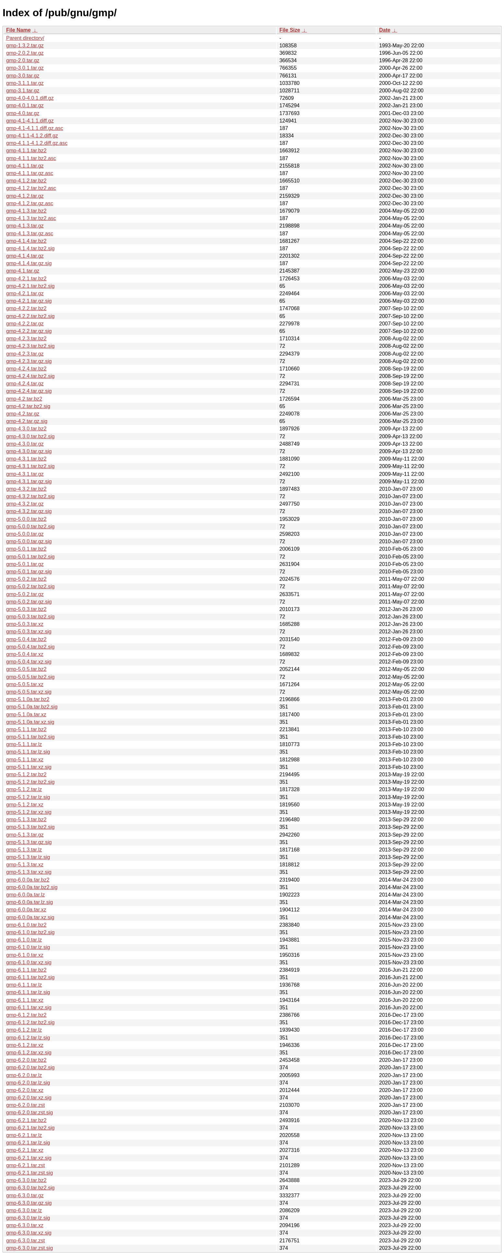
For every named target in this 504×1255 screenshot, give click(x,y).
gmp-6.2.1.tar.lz (24, 1135)
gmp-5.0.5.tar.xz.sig (29, 692)
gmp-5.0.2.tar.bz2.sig (30, 586)
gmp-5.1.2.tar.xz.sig (29, 812)
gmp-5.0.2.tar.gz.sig (29, 601)
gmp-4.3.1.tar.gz (25, 474)
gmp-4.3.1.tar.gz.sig (29, 481)
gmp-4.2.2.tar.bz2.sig (30, 316)
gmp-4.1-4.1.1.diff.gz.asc (34, 128)
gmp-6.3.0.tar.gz (25, 1195)
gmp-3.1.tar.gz (22, 90)
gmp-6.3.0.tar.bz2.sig (30, 1187)
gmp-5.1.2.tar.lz (24, 789)
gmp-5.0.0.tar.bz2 (26, 519)
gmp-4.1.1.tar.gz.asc (29, 173)
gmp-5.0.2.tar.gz (25, 594)
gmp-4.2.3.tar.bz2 (26, 338)
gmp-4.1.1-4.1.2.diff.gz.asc (36, 143)
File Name (18, 30)
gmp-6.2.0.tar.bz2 (26, 1060)
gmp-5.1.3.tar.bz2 (26, 819)
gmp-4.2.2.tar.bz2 (26, 308)
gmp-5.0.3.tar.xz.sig (29, 631)
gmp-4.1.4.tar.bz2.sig (30, 248)
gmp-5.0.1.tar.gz (25, 564)
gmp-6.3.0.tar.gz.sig (29, 1203)
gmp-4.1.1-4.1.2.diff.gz (32, 135)
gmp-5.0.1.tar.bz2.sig (30, 556)
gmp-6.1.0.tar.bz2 (26, 925)
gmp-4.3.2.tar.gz (25, 504)
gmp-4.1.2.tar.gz (25, 196)
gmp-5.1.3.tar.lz (24, 849)
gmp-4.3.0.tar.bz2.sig (30, 436)
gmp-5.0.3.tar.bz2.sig (30, 616)
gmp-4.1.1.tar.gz (25, 166)
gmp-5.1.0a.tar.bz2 (27, 699)
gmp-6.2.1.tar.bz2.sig (30, 1128)
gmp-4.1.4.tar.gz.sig (29, 263)
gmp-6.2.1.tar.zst (25, 1165)
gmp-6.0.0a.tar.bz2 (27, 880)
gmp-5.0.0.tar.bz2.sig (30, 526)
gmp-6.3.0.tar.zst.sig (29, 1248)
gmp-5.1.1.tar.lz (24, 744)
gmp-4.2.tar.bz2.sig (28, 406)
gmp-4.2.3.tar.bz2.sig (30, 346)
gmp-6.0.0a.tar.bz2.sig (31, 887)
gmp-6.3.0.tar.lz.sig (28, 1218)
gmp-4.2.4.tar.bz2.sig (30, 376)
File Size (289, 30)
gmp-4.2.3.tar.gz (25, 354)
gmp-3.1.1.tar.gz (25, 83)
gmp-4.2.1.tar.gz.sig (29, 301)
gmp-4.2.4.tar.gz (25, 383)
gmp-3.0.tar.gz (22, 75)
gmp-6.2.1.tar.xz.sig (29, 1158)
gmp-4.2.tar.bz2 (24, 399)
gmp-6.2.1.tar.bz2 (26, 1120)
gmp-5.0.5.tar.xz (24, 684)
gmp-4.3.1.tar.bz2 (26, 459)
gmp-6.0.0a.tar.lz (25, 894)
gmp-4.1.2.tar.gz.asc (29, 203)
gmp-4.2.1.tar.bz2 (26, 278)
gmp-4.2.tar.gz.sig (26, 421)
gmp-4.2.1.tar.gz (25, 293)
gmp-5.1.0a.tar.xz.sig (30, 722)
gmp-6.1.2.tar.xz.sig (29, 1052)
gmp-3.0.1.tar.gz (25, 68)
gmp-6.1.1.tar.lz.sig (28, 992)
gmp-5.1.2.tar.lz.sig (28, 797)
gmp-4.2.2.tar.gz (25, 323)
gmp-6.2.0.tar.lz (24, 1075)
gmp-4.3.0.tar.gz (25, 444)
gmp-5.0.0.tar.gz (25, 534)
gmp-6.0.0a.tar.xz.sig (30, 917)
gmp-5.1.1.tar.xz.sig (29, 767)
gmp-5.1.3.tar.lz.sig (28, 857)
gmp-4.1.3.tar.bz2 (26, 211)
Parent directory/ (25, 38)
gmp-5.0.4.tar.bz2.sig (30, 647)
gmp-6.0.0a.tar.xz (26, 909)
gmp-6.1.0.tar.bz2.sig (30, 932)
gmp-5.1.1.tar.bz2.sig (30, 737)
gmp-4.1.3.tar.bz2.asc (31, 218)
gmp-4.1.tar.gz (22, 271)
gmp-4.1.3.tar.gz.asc (29, 233)
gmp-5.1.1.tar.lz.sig (28, 752)
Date (384, 30)
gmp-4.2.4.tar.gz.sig (29, 391)
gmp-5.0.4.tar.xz (24, 654)
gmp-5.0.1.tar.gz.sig (29, 571)
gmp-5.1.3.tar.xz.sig (29, 872)
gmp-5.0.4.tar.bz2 (26, 639)
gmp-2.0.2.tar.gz (25, 53)
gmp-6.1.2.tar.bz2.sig (30, 1022)
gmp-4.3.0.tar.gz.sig (29, 451)
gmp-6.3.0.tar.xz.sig (29, 1233)
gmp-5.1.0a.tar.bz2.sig (31, 707)
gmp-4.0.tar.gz (22, 113)
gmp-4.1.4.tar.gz (25, 256)
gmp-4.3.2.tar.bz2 (26, 489)
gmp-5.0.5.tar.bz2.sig (30, 677)
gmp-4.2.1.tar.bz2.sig (30, 286)
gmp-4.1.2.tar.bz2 (26, 180)
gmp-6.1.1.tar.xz (24, 1000)
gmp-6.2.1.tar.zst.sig (29, 1173)
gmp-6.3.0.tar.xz (24, 1225)
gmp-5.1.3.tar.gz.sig (29, 842)
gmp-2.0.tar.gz (22, 60)
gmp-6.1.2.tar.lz (24, 1030)
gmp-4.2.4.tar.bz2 (26, 368)
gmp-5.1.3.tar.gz (25, 835)
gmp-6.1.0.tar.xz (24, 955)
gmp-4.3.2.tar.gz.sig (29, 511)
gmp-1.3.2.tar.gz (25, 45)
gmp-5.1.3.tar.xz (24, 864)
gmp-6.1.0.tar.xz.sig (29, 962)
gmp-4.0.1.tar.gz (25, 105)
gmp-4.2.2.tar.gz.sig (29, 331)
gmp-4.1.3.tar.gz (25, 226)
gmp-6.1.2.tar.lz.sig (28, 1037)
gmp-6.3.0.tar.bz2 (26, 1180)
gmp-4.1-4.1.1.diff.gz (30, 120)
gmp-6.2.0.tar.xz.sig (29, 1097)
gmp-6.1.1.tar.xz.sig (29, 1007)
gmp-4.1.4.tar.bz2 (26, 241)
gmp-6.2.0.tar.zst (25, 1105)
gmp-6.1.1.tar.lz (24, 985)
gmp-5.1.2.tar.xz (24, 804)
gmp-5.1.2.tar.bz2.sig (30, 782)
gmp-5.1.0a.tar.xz (26, 714)
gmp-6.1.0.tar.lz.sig (28, 947)
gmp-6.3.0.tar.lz (24, 1210)
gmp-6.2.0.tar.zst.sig (29, 1112)
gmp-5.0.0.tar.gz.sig (29, 541)
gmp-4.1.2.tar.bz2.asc (31, 188)
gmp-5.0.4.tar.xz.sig (29, 661)
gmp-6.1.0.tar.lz (24, 940)
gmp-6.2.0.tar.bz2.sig (30, 1067)
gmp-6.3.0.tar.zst (25, 1240)
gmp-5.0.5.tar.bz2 (26, 669)
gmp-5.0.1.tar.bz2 (26, 549)
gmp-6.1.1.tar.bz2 (26, 970)
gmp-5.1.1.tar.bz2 (26, 729)
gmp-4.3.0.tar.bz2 (26, 428)
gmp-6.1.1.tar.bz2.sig (30, 977)
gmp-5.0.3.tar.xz (24, 624)
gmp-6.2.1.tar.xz (24, 1150)
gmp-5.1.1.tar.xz (24, 759)
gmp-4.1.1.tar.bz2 (26, 150)
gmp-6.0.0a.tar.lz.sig (29, 902)
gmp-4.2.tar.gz (22, 413)
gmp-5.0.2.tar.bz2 (26, 579)
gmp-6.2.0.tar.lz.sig (28, 1082)
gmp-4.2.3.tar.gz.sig (29, 361)
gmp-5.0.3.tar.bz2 (26, 609)
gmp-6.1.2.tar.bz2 (26, 1015)
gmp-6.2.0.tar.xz (24, 1090)
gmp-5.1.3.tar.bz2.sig (30, 827)
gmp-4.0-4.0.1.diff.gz (30, 98)
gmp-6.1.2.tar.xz (24, 1045)
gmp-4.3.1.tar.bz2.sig (30, 466)
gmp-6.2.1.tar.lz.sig (28, 1142)
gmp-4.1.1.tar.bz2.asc (31, 158)
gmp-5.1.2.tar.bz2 (26, 774)
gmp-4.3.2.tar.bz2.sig (30, 496)
